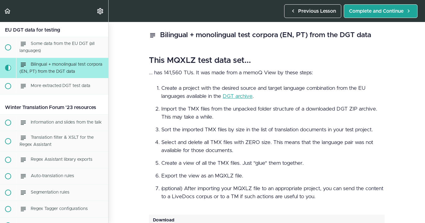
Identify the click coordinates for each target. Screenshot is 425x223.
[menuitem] (100, 11)
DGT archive (238, 96)
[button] (8, 11)
